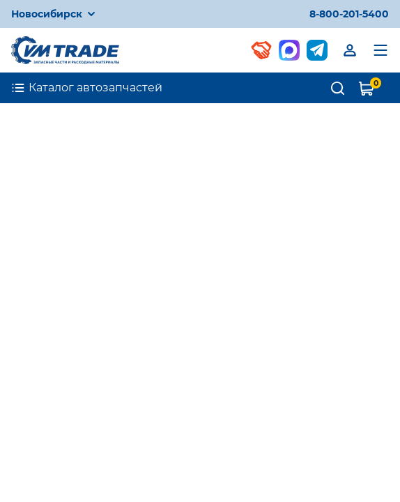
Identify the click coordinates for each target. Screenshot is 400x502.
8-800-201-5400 (349, 14)
